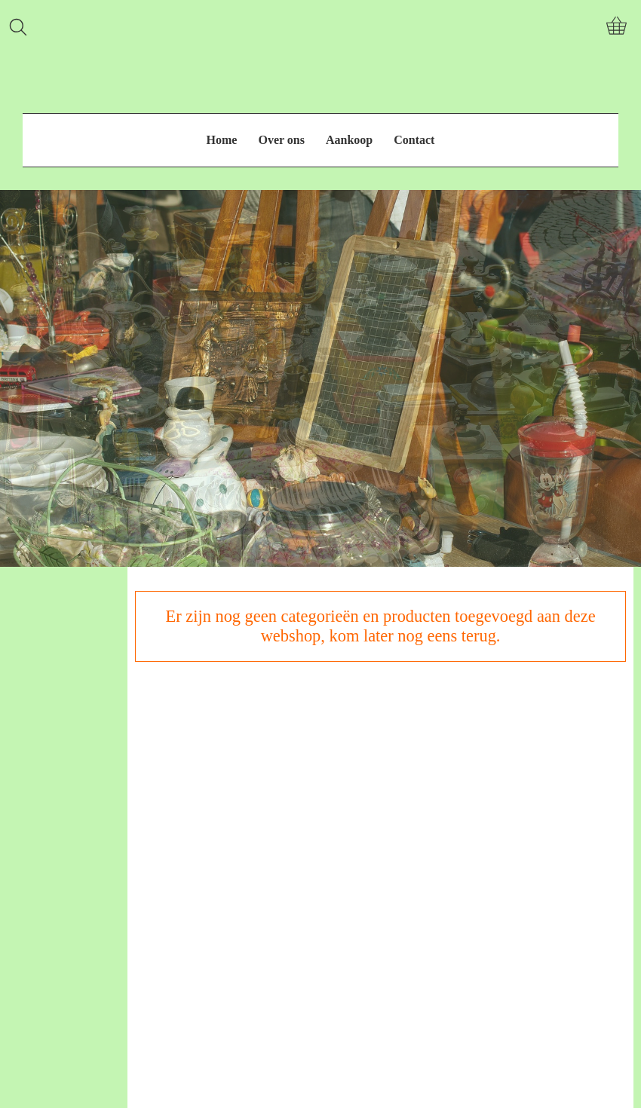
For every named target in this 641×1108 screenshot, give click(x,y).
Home (222, 139)
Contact (414, 139)
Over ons (281, 139)
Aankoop (349, 139)
